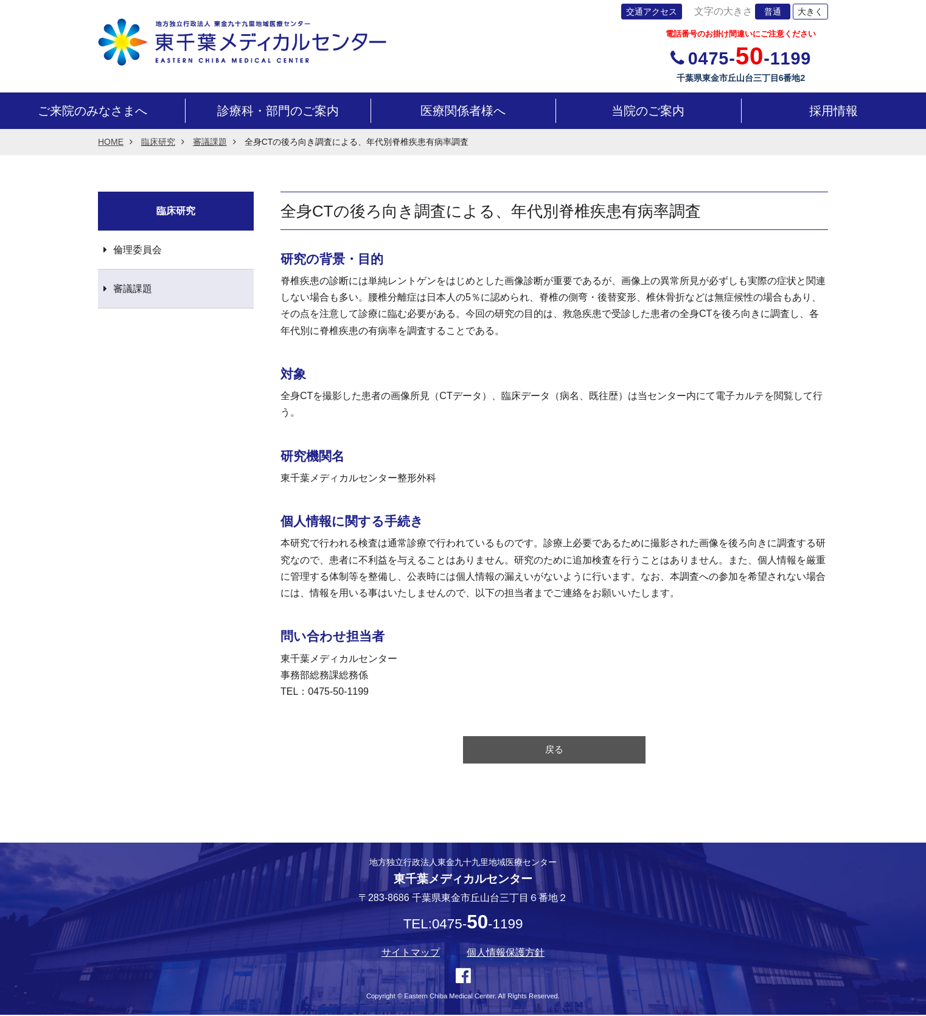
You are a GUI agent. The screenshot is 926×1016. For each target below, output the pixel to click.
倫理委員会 (137, 250)
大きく (810, 11)
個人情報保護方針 (506, 954)
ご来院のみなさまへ (92, 110)
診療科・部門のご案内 (278, 110)
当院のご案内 (647, 110)
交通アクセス (651, 11)
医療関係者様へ (463, 110)
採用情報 (833, 110)
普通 (772, 11)
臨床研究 (158, 142)
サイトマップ (410, 954)
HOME (111, 142)
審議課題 (210, 142)
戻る (554, 750)
